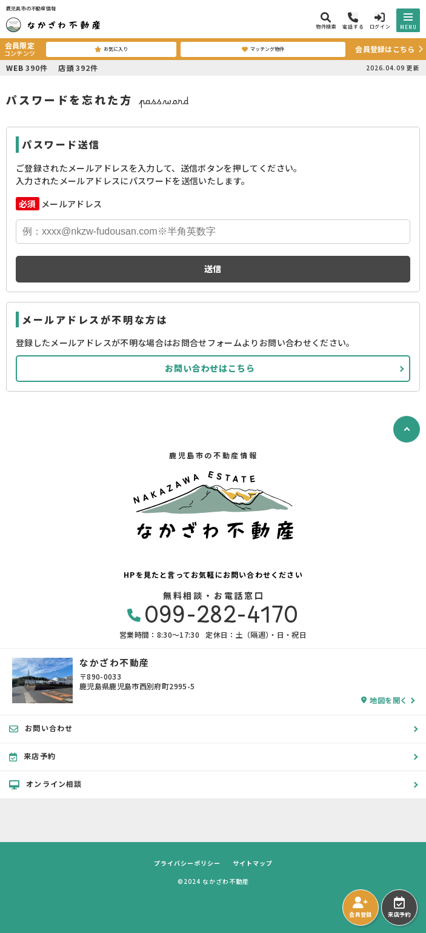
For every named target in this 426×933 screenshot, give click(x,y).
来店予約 (399, 907)
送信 (213, 269)
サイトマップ (253, 863)
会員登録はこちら (384, 49)
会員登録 (360, 907)
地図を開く (384, 700)
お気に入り (111, 49)
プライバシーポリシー (187, 863)
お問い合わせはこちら (210, 368)
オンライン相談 (45, 783)
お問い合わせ (41, 728)
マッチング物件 (263, 49)
